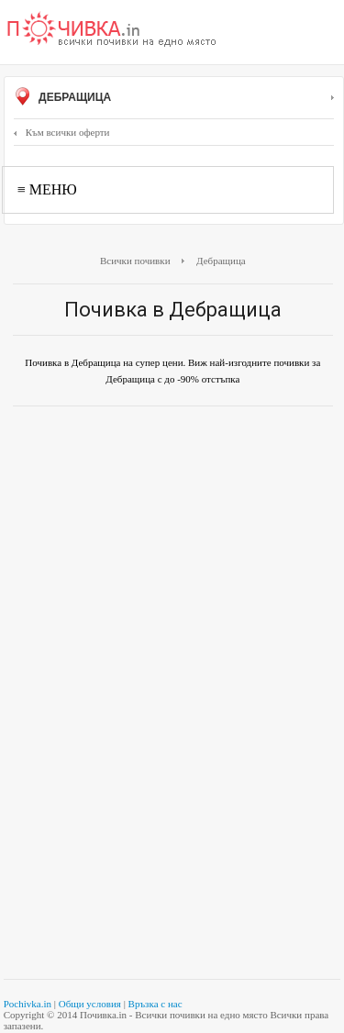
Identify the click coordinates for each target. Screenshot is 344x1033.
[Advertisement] (172, 516)
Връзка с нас (155, 1003)
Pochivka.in (27, 1003)
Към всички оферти (62, 132)
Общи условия (90, 1003)
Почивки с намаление (112, 30)
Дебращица (174, 98)
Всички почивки (135, 260)
